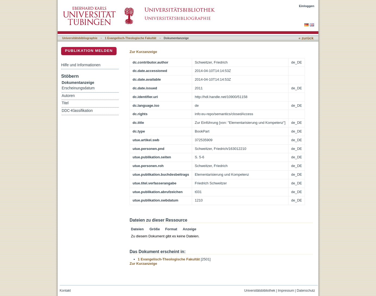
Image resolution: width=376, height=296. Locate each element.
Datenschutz (306, 290)
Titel (65, 103)
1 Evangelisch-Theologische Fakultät (130, 38)
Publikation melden (89, 51)
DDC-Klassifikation (77, 111)
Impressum (286, 290)
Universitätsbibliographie (79, 38)
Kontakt (65, 290)
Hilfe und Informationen (81, 65)
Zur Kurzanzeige (143, 52)
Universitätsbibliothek (259, 290)
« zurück (306, 38)
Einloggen (307, 6)
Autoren (68, 96)
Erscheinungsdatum (78, 88)
